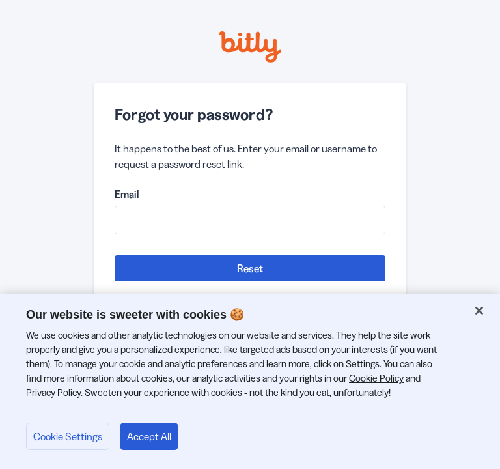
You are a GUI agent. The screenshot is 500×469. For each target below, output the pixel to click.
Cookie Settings (67, 436)
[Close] (479, 310)
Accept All (149, 436)
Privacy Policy (53, 392)
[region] (250, 381)
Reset (250, 268)
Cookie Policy (376, 378)
